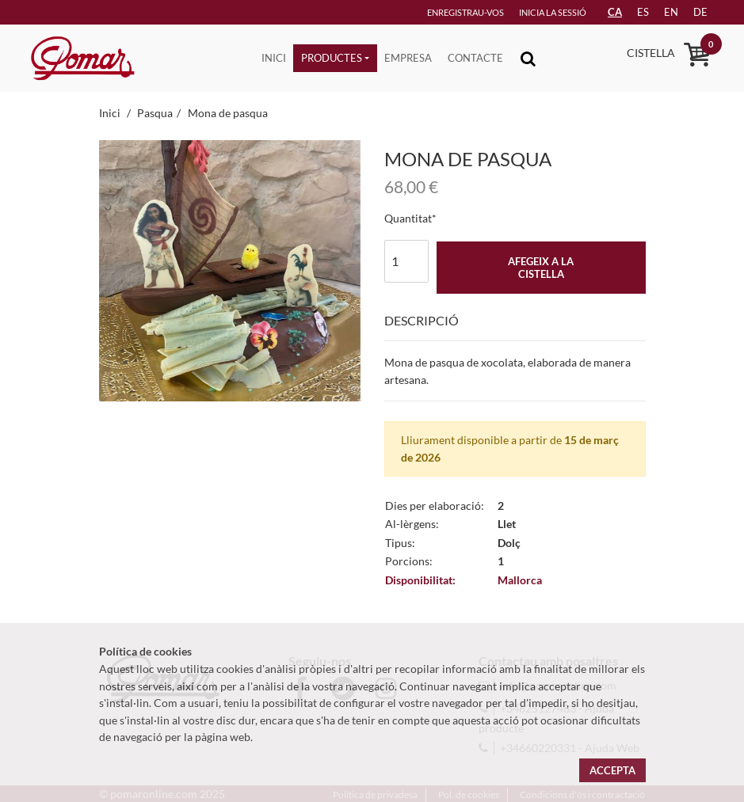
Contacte (475, 57)
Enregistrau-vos (465, 12)
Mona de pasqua (228, 113)
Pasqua (155, 113)
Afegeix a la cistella (541, 267)
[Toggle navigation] (528, 58)
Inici (273, 57)
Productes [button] (331, 57)
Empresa (408, 57)
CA (615, 12)
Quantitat (408, 218)
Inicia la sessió (552, 12)
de (700, 12)
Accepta (612, 770)
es (643, 12)
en (671, 12)
